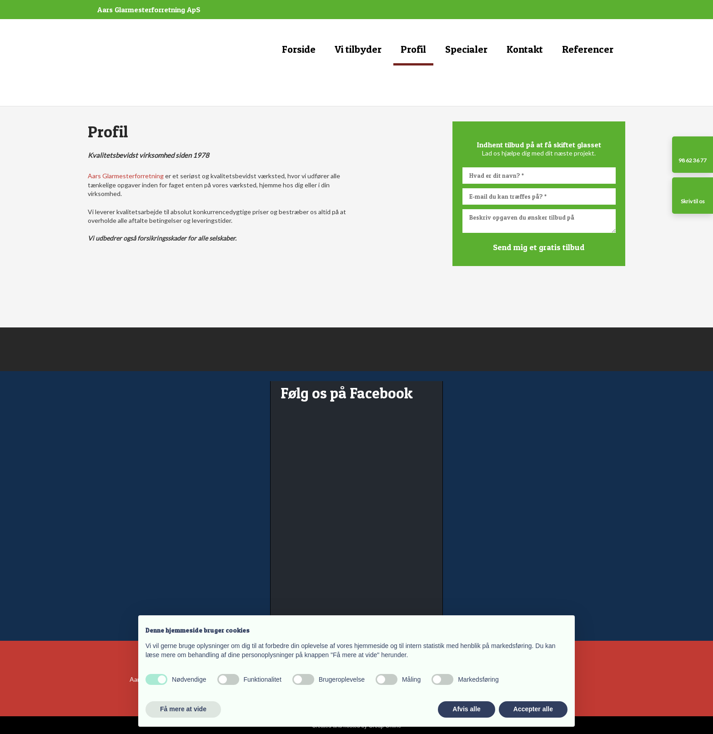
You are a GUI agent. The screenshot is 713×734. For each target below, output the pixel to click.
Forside (299, 49)
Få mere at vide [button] (183, 709)
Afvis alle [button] (466, 709)
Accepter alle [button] (533, 709)
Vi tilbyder (358, 49)
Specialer (466, 49)
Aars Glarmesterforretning (126, 176)
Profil (413, 49)
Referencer (587, 49)
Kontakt (525, 49)
